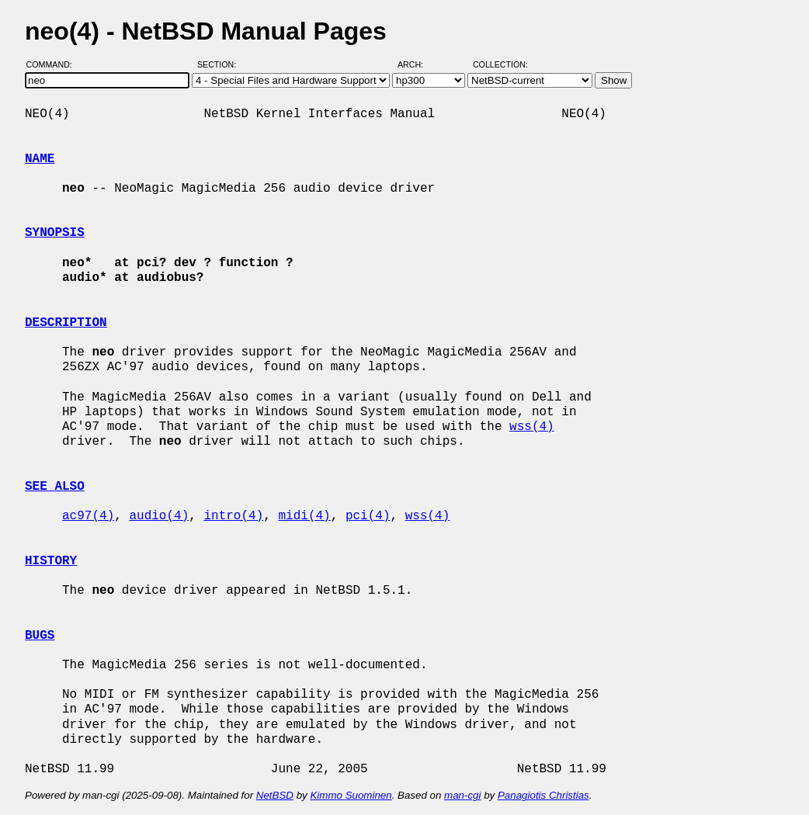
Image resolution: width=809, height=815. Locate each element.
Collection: (500, 64)
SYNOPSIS (55, 232)
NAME (39, 159)
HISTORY (51, 561)
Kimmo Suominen (350, 795)
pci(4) (368, 516)
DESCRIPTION (66, 322)
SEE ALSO (55, 486)
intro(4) (233, 516)
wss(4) (531, 426)
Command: (54, 64)
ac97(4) (88, 516)
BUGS (39, 635)
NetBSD (274, 795)
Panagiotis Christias (543, 795)
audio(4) (159, 516)
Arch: (417, 64)
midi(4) (304, 516)
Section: (220, 64)
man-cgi (462, 795)
